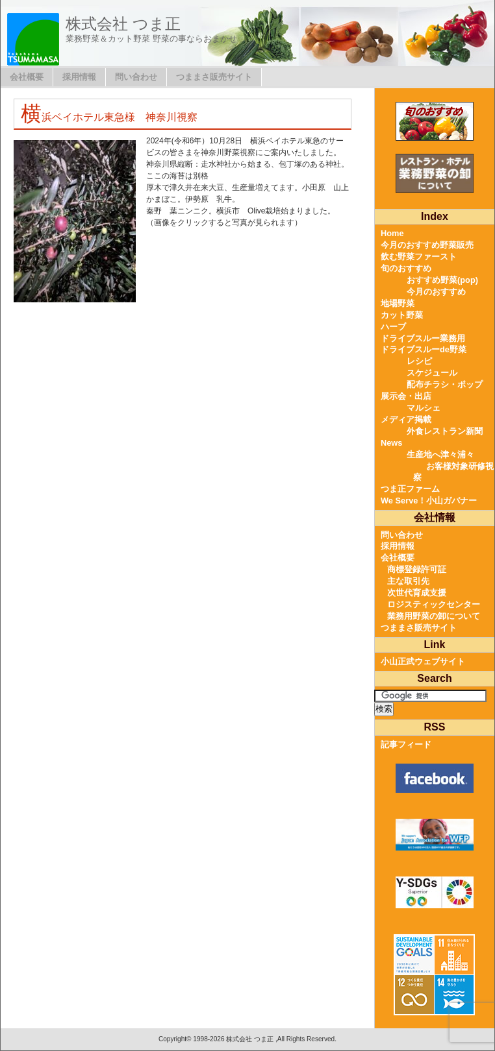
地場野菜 (397, 303)
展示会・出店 (406, 396)
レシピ (419, 361)
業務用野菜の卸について (433, 616)
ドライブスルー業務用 (423, 338)
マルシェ (423, 408)
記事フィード (406, 744)
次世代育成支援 (416, 593)
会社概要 (27, 77)
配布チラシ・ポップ (445, 384)
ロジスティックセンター (433, 604)
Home (392, 233)
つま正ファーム (410, 489)
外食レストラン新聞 (445, 431)
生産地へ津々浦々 (440, 454)
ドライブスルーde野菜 (423, 349)
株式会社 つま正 (123, 23)
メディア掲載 (406, 419)
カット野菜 (402, 315)
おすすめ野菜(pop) (442, 280)
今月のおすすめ (436, 291)
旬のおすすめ (406, 268)
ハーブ (393, 327)
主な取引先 (408, 581)
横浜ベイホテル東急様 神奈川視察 (109, 117)
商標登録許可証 (416, 569)
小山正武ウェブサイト (423, 661)
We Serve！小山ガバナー (429, 500)
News (391, 443)
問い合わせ (136, 77)
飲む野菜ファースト (419, 256)
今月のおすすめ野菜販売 (427, 245)
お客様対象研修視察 (453, 472)
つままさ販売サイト (214, 77)
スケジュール (432, 373)
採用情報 (79, 77)
